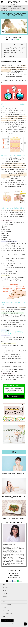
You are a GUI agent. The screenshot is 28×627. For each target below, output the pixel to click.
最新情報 (4, 601)
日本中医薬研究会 (12, 623)
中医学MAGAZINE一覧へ (14, 577)
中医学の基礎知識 (14, 575)
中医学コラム (5, 599)
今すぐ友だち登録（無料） (13, 396)
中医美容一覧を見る (14, 570)
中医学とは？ (5, 593)
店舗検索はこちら (7, 620)
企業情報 (4, 607)
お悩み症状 (5, 596)
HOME (4, 584)
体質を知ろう (5, 587)
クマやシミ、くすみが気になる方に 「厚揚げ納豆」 (14, 518)
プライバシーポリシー (7, 613)
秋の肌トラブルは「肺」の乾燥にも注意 (13, 48)
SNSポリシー (5, 616)
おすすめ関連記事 (9, 56)
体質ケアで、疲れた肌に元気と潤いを (13, 50)
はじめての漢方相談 (7, 604)
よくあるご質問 (6, 610)
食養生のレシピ (15, 573)
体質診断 (4, 590)
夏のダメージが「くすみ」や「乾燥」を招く (14, 47)
